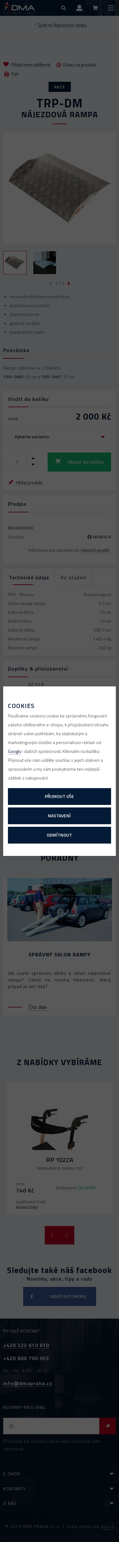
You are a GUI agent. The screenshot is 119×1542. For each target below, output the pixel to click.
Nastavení (59, 815)
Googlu (14, 751)
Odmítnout (59, 835)
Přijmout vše (59, 796)
